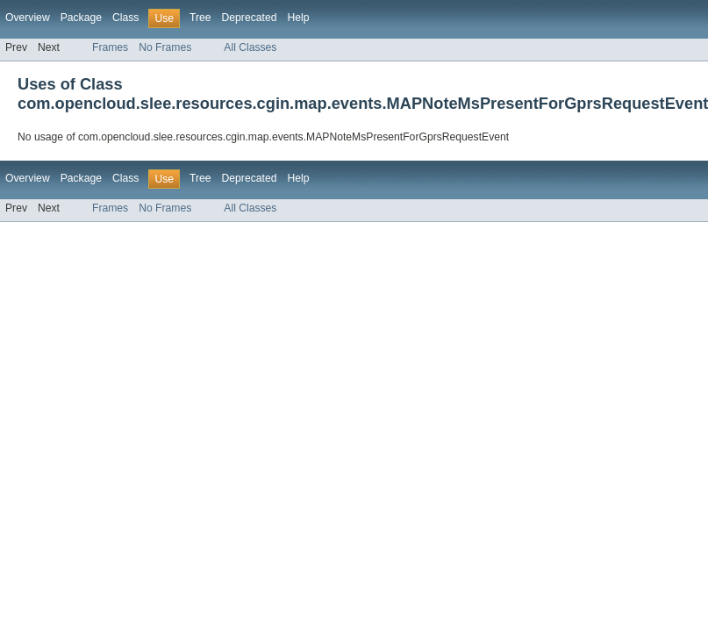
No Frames (165, 47)
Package (81, 17)
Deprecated (249, 17)
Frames (110, 47)
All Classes (250, 47)
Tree (200, 17)
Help (298, 17)
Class (125, 17)
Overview (27, 17)
